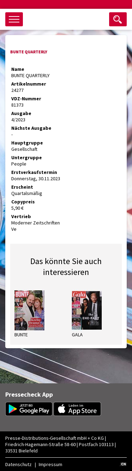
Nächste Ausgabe (31, 128)
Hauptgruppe (27, 143)
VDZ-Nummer (26, 98)
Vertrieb (21, 216)
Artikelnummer (28, 84)
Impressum (50, 464)
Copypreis (23, 202)
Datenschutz (18, 464)
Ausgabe (21, 113)
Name (17, 69)
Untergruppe (26, 157)
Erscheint (22, 187)
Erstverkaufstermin (34, 172)
